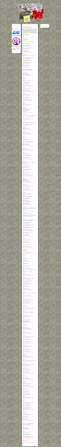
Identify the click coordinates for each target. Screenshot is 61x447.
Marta (23, 273)
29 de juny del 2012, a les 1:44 (27, 379)
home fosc (24, 359)
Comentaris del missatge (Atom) (29, 442)
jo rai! (23, 121)
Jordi (23, 147)
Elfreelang (24, 277)
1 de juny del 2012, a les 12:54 (27, 100)
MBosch (23, 363)
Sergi (23, 152)
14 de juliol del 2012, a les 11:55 (28, 409)
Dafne (23, 422)
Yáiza (23, 136)
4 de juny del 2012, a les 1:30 (27, 236)
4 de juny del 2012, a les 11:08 (27, 247)
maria (23, 324)
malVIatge (24, 206)
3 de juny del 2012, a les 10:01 (27, 159)
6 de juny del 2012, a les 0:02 (27, 271)
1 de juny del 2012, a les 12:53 (27, 91)
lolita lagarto (24, 305)
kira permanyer (24, 249)
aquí (15, 49)
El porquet (24, 72)
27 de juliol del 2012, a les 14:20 (28, 420)
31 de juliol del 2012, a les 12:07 (28, 438)
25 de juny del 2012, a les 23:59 (28, 366)
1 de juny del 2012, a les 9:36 (27, 75)
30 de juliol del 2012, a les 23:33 (28, 425)
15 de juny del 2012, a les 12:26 (28, 322)
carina (23, 335)
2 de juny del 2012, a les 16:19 (27, 134)
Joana (23, 298)
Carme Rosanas (24, 165)
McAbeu (24, 40)
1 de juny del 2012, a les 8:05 (27, 52)
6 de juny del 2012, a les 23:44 (27, 275)
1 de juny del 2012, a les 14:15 (27, 112)
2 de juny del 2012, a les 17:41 (27, 145)
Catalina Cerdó (24, 381)
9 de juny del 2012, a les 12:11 (27, 296)
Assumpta (24, 218)
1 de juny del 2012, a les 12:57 (27, 105)
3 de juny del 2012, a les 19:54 (27, 182)
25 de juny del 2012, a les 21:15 (28, 361)
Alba (23, 77)
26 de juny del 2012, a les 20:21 (28, 373)
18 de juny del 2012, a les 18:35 (28, 343)
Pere (23, 177)
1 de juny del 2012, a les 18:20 (27, 119)
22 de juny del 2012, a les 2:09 (27, 357)
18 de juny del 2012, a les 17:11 (28, 333)
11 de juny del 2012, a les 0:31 (27, 303)
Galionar (24, 388)
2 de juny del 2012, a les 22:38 (27, 150)
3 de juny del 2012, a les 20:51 (27, 190)
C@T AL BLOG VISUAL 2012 (27, 27)
